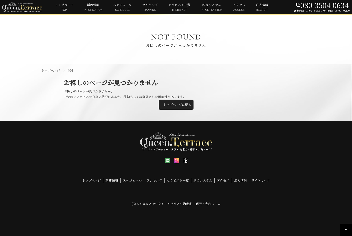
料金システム (211, 7)
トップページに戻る (177, 104)
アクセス (239, 7)
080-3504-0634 (322, 5)
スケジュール (122, 7)
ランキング (150, 7)
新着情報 (93, 7)
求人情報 (262, 7)
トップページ (64, 7)
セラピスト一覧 (179, 7)
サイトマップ (260, 180)
